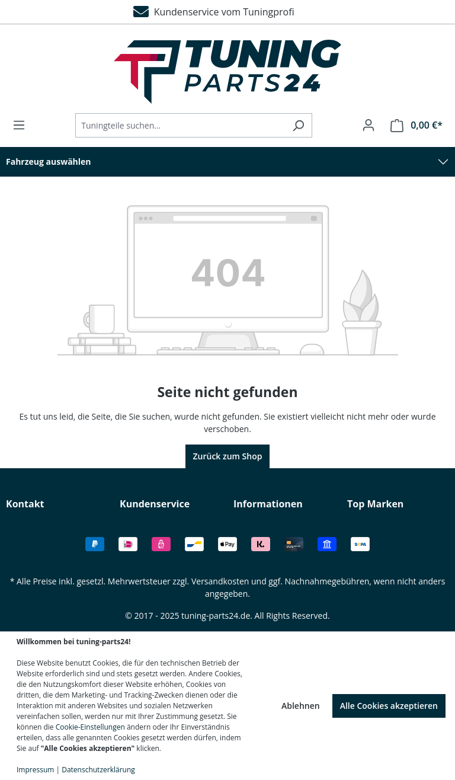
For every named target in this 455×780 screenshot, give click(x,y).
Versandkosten (220, 581)
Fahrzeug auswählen (48, 161)
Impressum (35, 770)
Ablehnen (300, 705)
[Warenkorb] (413, 125)
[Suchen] (298, 125)
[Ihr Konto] (368, 125)
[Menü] (22, 125)
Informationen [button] (268, 503)
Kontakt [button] (25, 503)
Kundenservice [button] (155, 503)
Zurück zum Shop (227, 456)
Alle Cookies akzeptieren (389, 705)
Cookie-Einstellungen (90, 727)
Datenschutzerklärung (98, 770)
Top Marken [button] (375, 503)
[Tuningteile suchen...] (180, 125)
